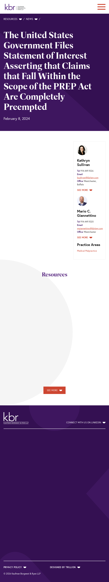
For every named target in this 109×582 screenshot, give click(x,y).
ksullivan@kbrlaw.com (87, 177)
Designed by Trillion (65, 567)
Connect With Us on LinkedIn (85, 422)
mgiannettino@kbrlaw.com (90, 228)
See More (84, 189)
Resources (13, 19)
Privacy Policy (15, 567)
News (31, 19)
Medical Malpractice (87, 250)
